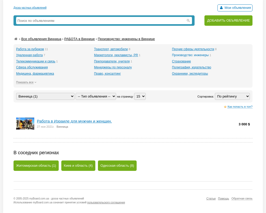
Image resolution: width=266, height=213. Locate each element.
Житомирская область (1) (36, 165)
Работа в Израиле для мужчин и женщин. (74, 121)
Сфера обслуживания (32, 67)
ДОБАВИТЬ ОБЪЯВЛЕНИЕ (228, 20)
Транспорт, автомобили (111, 49)
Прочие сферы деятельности (193, 49)
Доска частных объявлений (30, 7)
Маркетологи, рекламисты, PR (116, 55)
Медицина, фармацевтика (35, 73)
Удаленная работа (29, 55)
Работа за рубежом (30, 49)
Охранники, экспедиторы (190, 73)
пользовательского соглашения (106, 202)
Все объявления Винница (41, 39)
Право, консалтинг (107, 73)
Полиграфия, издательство (191, 67)
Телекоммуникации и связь (35, 61)
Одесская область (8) (117, 165)
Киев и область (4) (78, 165)
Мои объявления (235, 8)
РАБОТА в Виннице (79, 39)
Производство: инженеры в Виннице (126, 39)
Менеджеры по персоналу (113, 67)
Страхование (181, 61)
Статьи (211, 198)
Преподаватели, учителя (112, 61)
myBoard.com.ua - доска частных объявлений (56, 198)
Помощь (223, 198)
